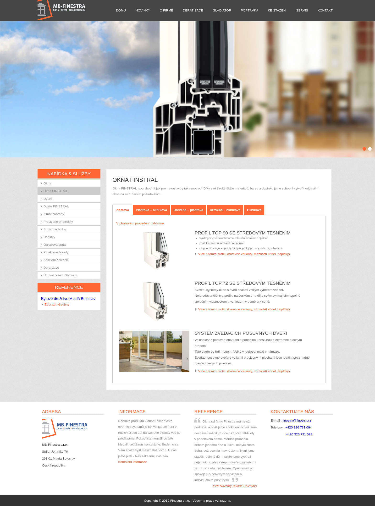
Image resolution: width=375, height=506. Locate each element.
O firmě (166, 10)
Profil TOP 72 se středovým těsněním (243, 283)
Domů (121, 10)
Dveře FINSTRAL (56, 206)
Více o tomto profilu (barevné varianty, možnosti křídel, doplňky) (244, 254)
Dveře (48, 198)
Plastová (122, 210)
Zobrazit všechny (57, 304)
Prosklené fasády (56, 252)
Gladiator (222, 10)
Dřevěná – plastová (188, 210)
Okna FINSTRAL (56, 191)
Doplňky (49, 237)
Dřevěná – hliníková (225, 210)
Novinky (143, 10)
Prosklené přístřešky (58, 221)
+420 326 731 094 (298, 427)
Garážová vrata (55, 244)
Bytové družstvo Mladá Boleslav (68, 299)
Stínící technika (55, 229)
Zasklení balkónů (56, 260)
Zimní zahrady (54, 214)
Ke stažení (277, 10)
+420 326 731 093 (299, 434)
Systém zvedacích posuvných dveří (241, 333)
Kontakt (325, 10)
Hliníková (254, 210)
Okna (47, 183)
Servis (302, 10)
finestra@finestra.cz (296, 420)
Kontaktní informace (132, 462)
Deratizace (193, 10)
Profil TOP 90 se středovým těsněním (243, 232)
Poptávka (249, 10)
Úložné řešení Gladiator (61, 275)
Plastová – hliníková (151, 210)
